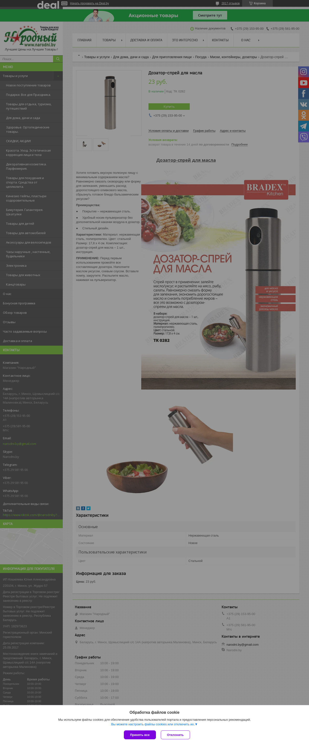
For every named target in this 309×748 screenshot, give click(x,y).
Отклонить (175, 735)
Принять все (140, 735)
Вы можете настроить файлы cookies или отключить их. (153, 724)
